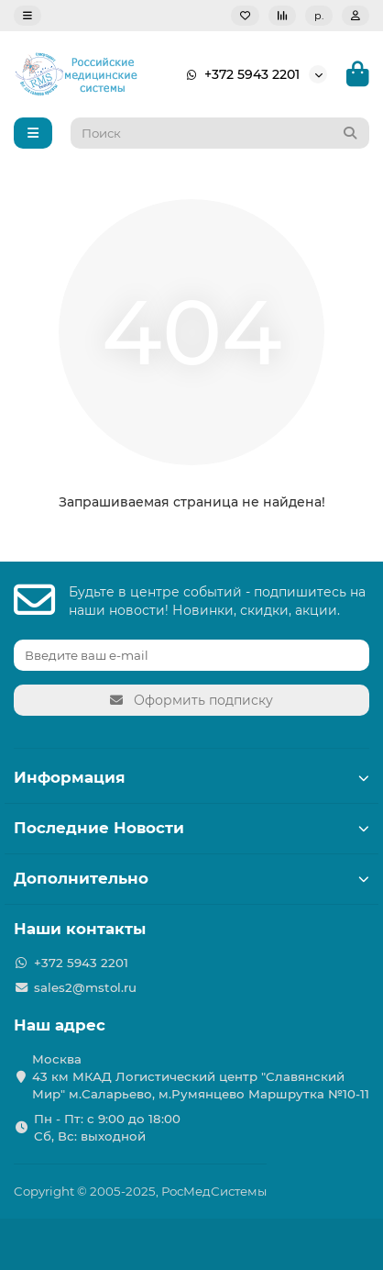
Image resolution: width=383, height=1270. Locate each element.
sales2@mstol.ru (85, 987)
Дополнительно (191, 878)
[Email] (191, 655)
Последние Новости (191, 828)
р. (318, 15)
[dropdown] (27, 16)
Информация (191, 777)
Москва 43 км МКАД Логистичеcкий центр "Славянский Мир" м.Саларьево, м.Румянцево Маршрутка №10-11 (200, 1076)
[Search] (220, 133)
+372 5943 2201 (239, 74)
